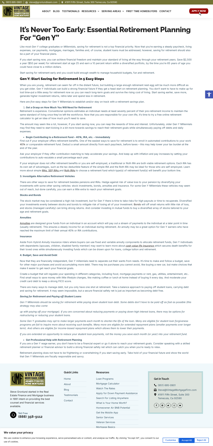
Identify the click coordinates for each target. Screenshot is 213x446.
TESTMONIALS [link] (70, 11)
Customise (157, 439)
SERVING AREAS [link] (113, 11)
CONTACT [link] (165, 11)
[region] (106, 437)
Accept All (199, 439)
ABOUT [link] (46, 11)
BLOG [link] (56, 11)
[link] (209, 94)
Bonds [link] (138, 204)
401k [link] (23, 144)
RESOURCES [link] (90, 11)
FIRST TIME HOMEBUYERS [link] (141, 11)
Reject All (178, 439)
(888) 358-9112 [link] (31, 416)
